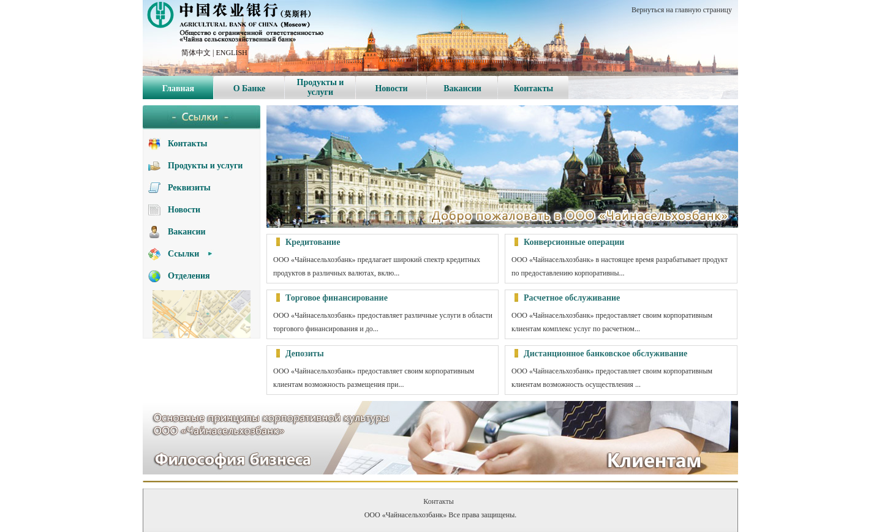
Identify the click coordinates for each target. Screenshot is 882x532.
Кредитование (312, 242)
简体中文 (196, 52)
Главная (178, 88)
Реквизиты (189, 187)
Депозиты (304, 353)
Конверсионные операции (574, 242)
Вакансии (462, 88)
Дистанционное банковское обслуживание (605, 353)
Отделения (189, 275)
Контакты (533, 88)
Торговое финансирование (336, 297)
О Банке (249, 88)
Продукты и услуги (320, 87)
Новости (391, 88)
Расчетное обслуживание (572, 297)
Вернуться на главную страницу (681, 10)
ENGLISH (231, 52)
